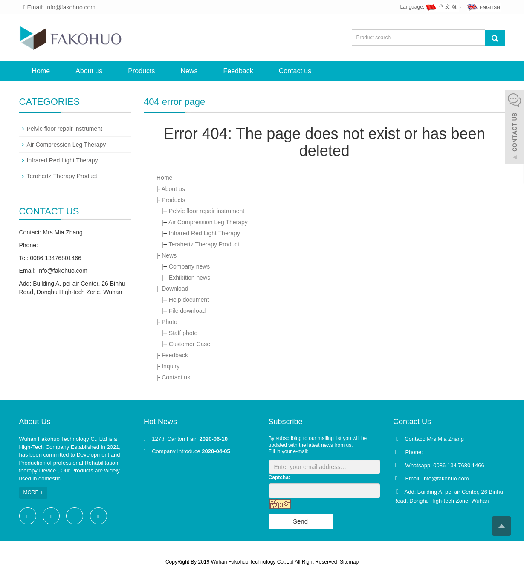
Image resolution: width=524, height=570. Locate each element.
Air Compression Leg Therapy (208, 222)
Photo (169, 321)
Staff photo (183, 333)
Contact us (295, 71)
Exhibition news (189, 277)
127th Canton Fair (175, 439)
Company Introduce (176, 451)
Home (41, 71)
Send (300, 521)
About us (88, 71)
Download (175, 288)
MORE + (33, 492)
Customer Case (189, 344)
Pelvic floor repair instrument (206, 211)
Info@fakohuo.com (62, 270)
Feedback (238, 71)
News (188, 71)
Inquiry (170, 366)
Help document (189, 299)
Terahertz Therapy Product (204, 244)
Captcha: (279, 477)
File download (187, 310)
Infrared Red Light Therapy (204, 233)
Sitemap (349, 562)
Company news (189, 266)
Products (141, 71)
